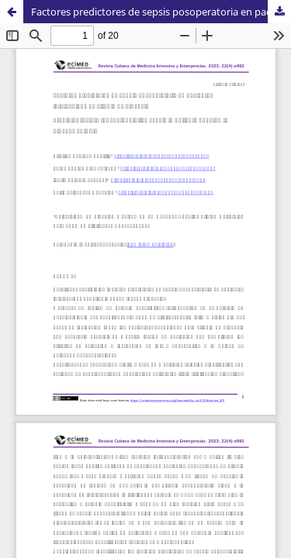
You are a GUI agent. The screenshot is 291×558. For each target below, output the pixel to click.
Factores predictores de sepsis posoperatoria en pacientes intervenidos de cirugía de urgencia (161, 12)
